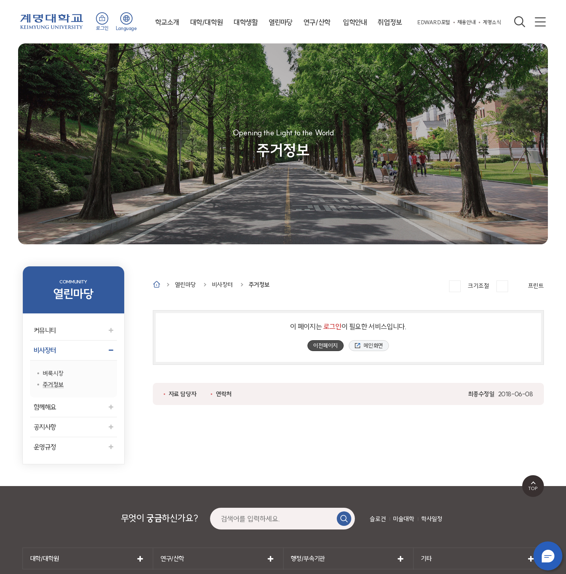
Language (126, 28)
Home (156, 284)
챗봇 (547, 555)
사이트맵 (540, 22)
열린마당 (281, 22)
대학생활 (245, 22)
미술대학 (403, 519)
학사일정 (431, 519)
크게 (455, 286)
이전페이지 (325, 345)
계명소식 (492, 22)
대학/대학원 (206, 22)
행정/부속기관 (308, 558)
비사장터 (222, 284)
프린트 (536, 286)
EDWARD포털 (434, 22)
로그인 (102, 28)
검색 (519, 22)
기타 (426, 558)
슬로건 (378, 519)
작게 (502, 286)
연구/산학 (316, 22)
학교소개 (167, 22)
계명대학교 (51, 21)
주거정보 (259, 284)
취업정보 (390, 22)
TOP (533, 488)
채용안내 (466, 22)
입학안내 (355, 22)
